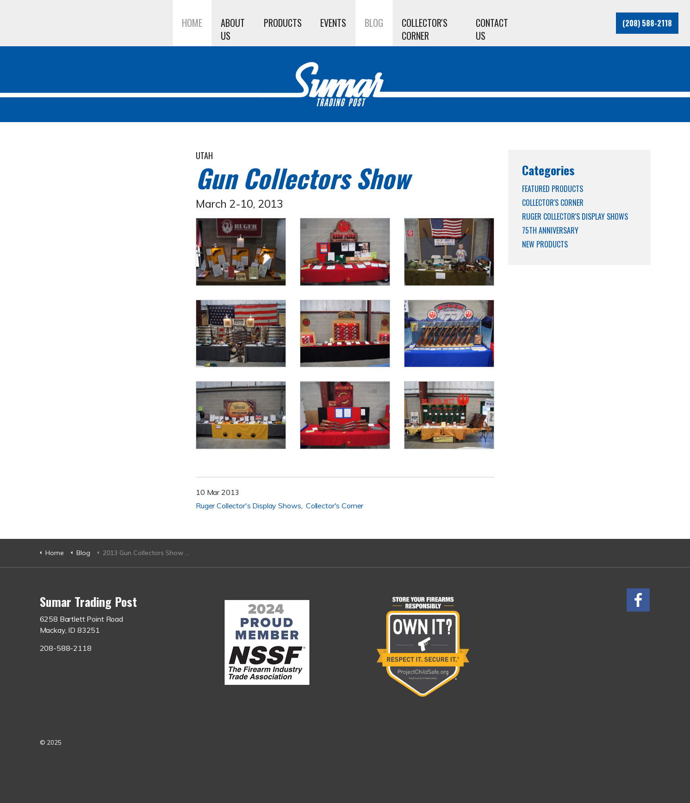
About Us (233, 29)
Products (283, 23)
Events (333, 23)
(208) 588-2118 (647, 23)
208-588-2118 (66, 648)
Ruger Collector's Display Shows (248, 505)
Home (192, 23)
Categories (548, 170)
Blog (374, 23)
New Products (545, 244)
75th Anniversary (550, 230)
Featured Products (552, 188)
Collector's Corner (425, 29)
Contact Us (492, 29)
